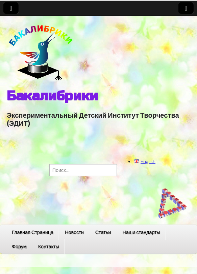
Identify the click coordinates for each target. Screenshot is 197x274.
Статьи (103, 232)
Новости (74, 232)
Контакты (48, 246)
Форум (19, 246)
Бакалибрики (52, 96)
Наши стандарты (141, 232)
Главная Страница (32, 232)
